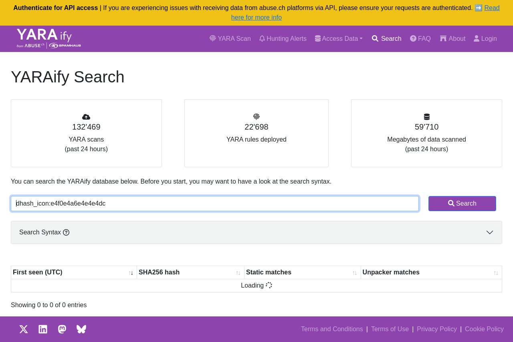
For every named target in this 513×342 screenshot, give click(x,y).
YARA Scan (230, 38)
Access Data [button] (336, 38)
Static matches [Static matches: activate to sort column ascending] (268, 272)
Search (386, 38)
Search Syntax (44, 232)
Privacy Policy (437, 329)
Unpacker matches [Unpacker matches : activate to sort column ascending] (391, 272)
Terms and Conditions (332, 329)
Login (485, 38)
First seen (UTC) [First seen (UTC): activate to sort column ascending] (38, 272)
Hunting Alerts (283, 38)
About (452, 38)
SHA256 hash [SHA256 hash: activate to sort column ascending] (159, 272)
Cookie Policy (484, 329)
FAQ (420, 38)
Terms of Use (390, 329)
